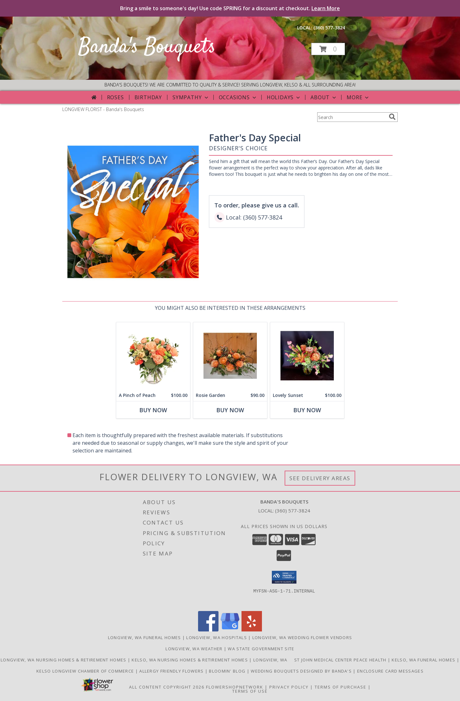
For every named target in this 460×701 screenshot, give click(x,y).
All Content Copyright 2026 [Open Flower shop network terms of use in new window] (166, 687)
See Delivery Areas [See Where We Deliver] (319, 478)
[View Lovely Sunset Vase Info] (307, 356)
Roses (115, 97)
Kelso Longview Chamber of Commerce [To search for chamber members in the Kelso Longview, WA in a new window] (85, 671)
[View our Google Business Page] (230, 630)
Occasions (238, 97)
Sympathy (190, 97)
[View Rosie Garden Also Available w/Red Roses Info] (230, 356)
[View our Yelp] (251, 630)
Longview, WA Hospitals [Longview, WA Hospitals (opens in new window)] (216, 637)
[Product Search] (352, 117)
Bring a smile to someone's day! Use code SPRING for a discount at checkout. (230, 8)
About (323, 97)
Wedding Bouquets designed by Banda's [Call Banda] (302, 671)
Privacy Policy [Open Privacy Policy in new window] (289, 687)
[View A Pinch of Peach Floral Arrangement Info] (153, 356)
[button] (328, 49)
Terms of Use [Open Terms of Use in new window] (250, 691)
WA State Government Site (261, 649)
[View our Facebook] (208, 630)
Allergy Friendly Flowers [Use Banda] (172, 671)
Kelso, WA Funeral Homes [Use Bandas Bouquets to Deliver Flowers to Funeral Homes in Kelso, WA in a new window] (424, 660)
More (358, 97)
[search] (392, 116)
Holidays (284, 97)
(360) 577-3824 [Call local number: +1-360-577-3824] (329, 28)
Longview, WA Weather (193, 649)
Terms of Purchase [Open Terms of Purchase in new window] (340, 687)
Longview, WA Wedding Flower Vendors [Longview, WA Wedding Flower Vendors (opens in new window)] (302, 637)
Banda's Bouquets (147, 47)
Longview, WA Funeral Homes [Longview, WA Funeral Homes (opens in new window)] (144, 637)
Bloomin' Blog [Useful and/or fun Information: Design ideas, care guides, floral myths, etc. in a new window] (228, 671)
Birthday (148, 97)
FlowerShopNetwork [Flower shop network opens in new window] (234, 687)
